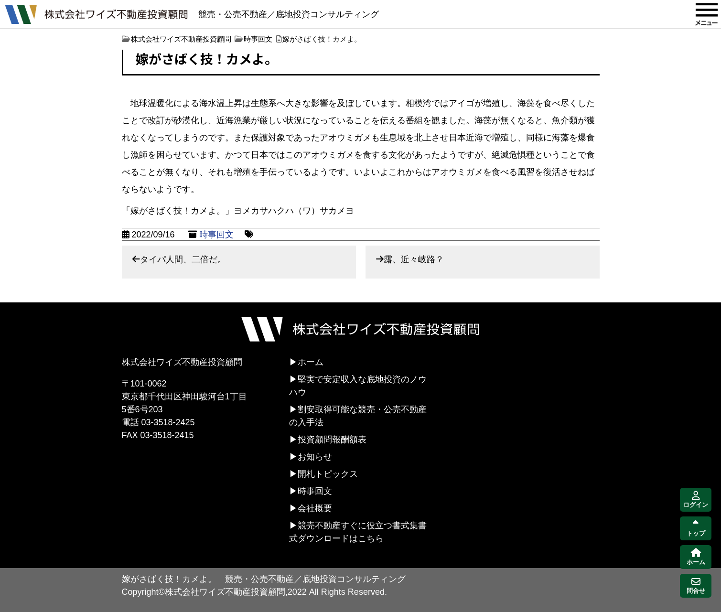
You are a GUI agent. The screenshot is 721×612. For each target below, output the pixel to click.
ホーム (310, 362)
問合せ (696, 586)
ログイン (695, 500)
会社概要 (315, 508)
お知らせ (315, 457)
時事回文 (216, 234)
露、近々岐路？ (414, 259)
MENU (706, 14)
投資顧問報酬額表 (332, 439)
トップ (696, 528)
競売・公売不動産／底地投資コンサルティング (288, 14)
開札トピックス (328, 474)
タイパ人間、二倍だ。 (183, 259)
